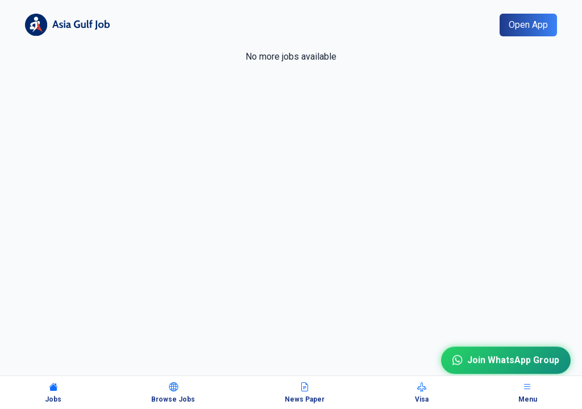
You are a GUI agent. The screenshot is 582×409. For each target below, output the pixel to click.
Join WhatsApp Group (505, 360)
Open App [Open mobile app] (528, 24)
